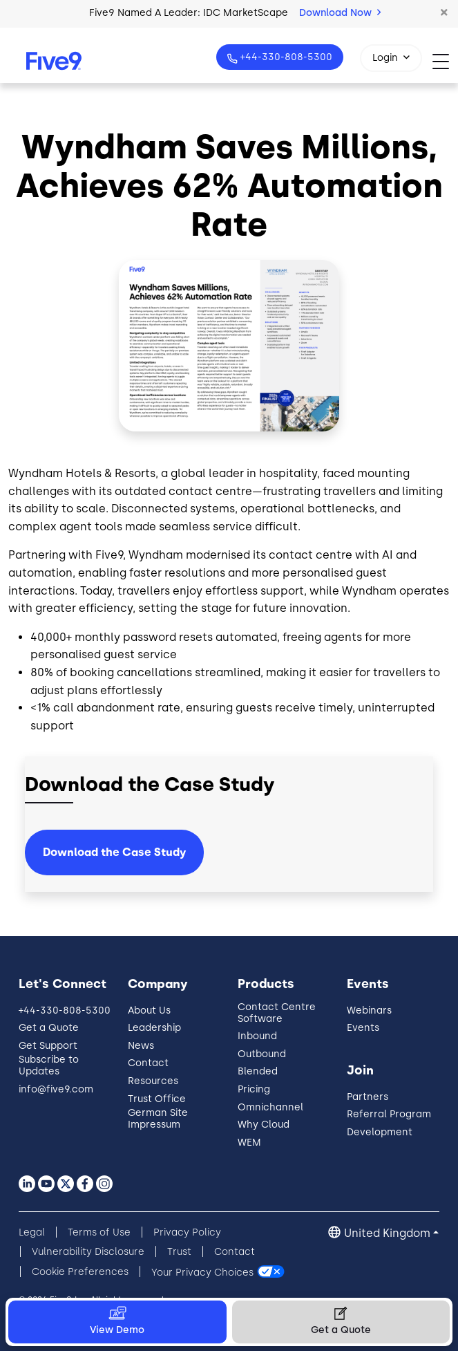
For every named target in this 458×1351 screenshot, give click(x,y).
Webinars (369, 1010)
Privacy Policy (187, 1232)
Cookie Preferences (80, 1272)
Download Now (340, 13)
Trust (179, 1252)
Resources (153, 1081)
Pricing (254, 1089)
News (141, 1046)
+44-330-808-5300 (285, 57)
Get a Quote (49, 1028)
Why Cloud (263, 1124)
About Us (149, 1010)
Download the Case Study (114, 852)
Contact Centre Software (277, 1013)
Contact (148, 1063)
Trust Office (157, 1099)
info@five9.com (56, 1089)
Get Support (48, 1046)
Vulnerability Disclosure (88, 1252)
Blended (258, 1071)
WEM (249, 1142)
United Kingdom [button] (387, 1233)
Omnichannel (270, 1107)
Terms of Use (99, 1232)
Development (379, 1132)
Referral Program (389, 1114)
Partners (367, 1097)
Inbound (257, 1036)
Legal (32, 1232)
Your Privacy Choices (202, 1272)
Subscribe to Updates (49, 1065)
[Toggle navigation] (445, 61)
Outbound (262, 1054)
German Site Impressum (158, 1118)
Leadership (154, 1028)
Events (363, 1028)
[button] (444, 13)
